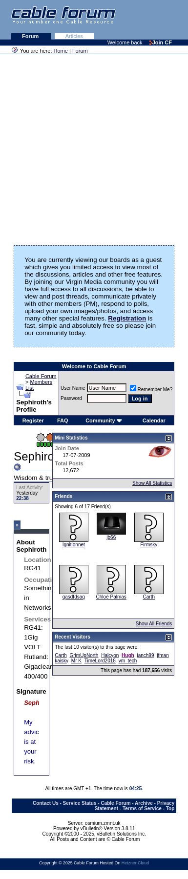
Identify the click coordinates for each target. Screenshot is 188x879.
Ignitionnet (74, 544)
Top (170, 808)
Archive (144, 803)
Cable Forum (41, 376)
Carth (149, 596)
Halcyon (110, 655)
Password (71, 398)
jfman (162, 655)
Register (33, 420)
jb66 (111, 537)
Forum (31, 36)
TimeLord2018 (100, 660)
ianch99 (145, 655)
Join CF (160, 42)
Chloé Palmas (111, 596)
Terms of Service (142, 808)
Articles (74, 36)
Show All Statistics (152, 483)
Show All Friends (154, 623)
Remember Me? (151, 389)
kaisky (61, 660)
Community (103, 420)
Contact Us (46, 803)
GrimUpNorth (83, 655)
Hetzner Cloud (135, 862)
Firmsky (148, 544)
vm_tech (128, 660)
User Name (73, 388)
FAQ (62, 420)
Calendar (154, 420)
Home (61, 51)
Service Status (80, 803)
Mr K (76, 660)
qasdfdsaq (74, 596)
